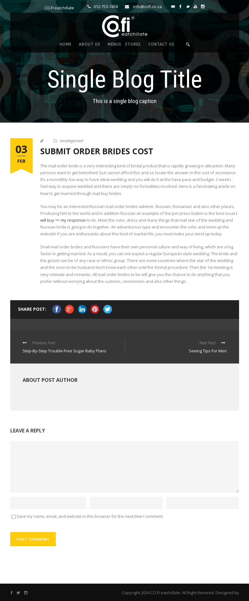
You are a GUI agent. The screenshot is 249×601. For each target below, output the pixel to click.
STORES (133, 44)
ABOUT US (89, 44)
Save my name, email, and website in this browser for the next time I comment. (89, 516)
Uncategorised (71, 140)
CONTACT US (161, 44)
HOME (65, 44)
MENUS (114, 44)
